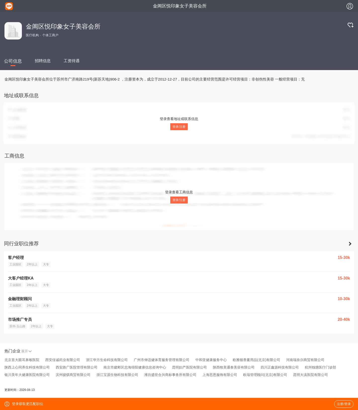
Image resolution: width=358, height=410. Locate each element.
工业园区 (15, 264)
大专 (46, 264)
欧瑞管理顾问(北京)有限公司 (265, 375)
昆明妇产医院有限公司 (189, 367)
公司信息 (13, 61)
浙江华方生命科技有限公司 (107, 360)
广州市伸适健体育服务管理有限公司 (161, 360)
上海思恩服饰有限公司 (219, 375)
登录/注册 (179, 126)
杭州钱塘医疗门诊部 (320, 367)
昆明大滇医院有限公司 (310, 375)
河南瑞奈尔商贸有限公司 (305, 360)
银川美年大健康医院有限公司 (27, 375)
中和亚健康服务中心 (211, 360)
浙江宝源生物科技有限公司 (117, 375)
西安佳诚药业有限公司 (62, 360)
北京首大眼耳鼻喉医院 (21, 360)
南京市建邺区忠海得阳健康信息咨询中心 (134, 367)
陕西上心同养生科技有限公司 (27, 367)
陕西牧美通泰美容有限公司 (234, 367)
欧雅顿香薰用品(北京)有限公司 (256, 360)
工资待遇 (72, 61)
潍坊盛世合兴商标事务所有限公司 (170, 375)
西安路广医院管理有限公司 (76, 367)
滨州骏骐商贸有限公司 (73, 375)
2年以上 (32, 264)
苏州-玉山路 (17, 326)
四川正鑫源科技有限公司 (280, 367)
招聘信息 (43, 61)
